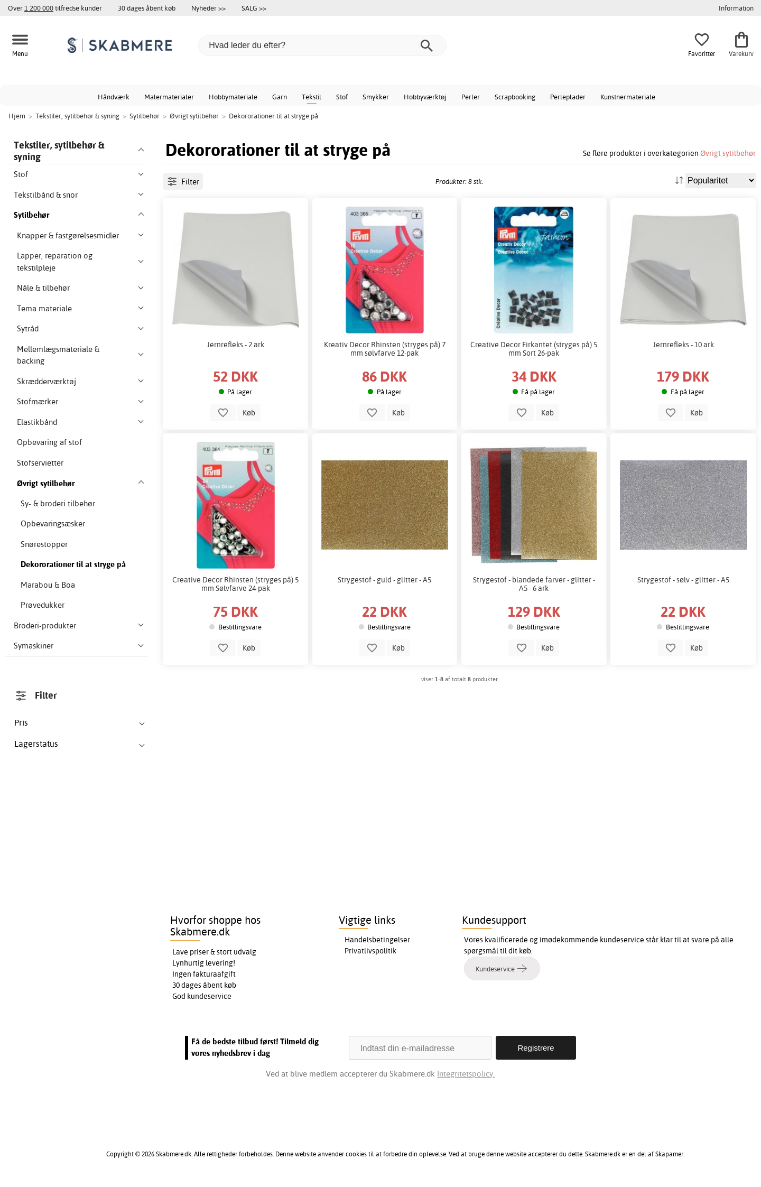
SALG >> (254, 8)
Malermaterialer (169, 96)
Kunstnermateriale (627, 96)
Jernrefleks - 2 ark (235, 344)
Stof (342, 96)
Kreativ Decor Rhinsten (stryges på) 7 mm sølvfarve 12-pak (385, 348)
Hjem (16, 116)
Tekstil (311, 96)
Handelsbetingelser (377, 939)
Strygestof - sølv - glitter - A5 (683, 580)
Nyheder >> (208, 8)
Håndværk (113, 96)
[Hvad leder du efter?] (322, 45)
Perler (470, 96)
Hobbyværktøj (425, 96)
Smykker (376, 96)
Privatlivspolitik (370, 951)
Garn (279, 96)
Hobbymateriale (233, 96)
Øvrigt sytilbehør (728, 153)
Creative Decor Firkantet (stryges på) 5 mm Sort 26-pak (533, 348)
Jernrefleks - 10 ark (683, 344)
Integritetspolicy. (466, 1074)
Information (736, 8)
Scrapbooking (515, 96)
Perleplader (568, 96)
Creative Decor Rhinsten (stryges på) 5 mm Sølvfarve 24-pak (235, 584)
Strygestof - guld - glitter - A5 (384, 580)
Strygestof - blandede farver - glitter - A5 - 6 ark (534, 584)
